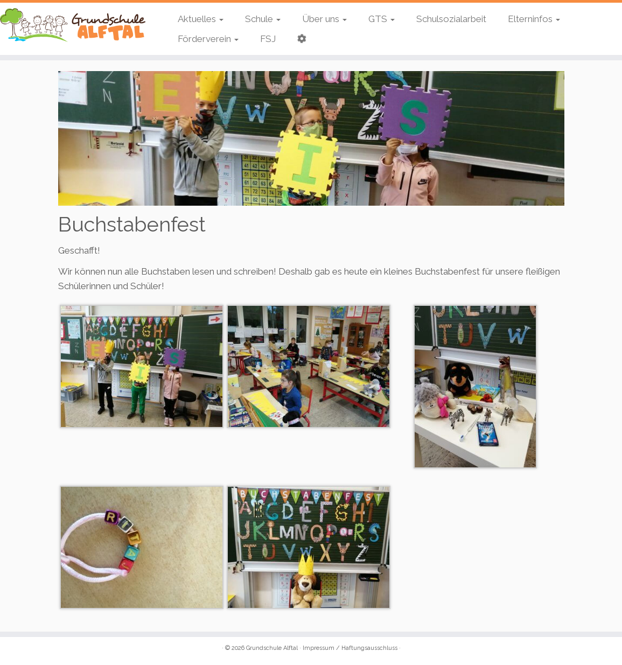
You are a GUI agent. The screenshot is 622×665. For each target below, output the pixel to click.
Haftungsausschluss (369, 648)
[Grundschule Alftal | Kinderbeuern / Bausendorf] (72, 25)
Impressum (318, 648)
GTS (381, 18)
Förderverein (208, 38)
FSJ (268, 38)
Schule (263, 18)
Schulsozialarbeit (451, 18)
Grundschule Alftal (272, 648)
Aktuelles (200, 18)
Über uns (324, 18)
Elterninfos (534, 18)
